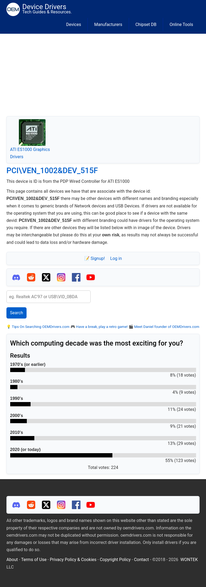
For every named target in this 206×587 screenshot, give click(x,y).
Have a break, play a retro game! (101, 326)
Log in (116, 258)
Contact (141, 559)
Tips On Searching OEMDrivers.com (40, 326)
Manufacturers (108, 24)
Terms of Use (34, 559)
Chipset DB (146, 24)
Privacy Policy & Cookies (73, 559)
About (12, 559)
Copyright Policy (115, 559)
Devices (73, 24)
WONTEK (189, 559)
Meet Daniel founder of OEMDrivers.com (166, 326)
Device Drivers (44, 7)
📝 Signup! (94, 258)
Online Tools (181, 24)
